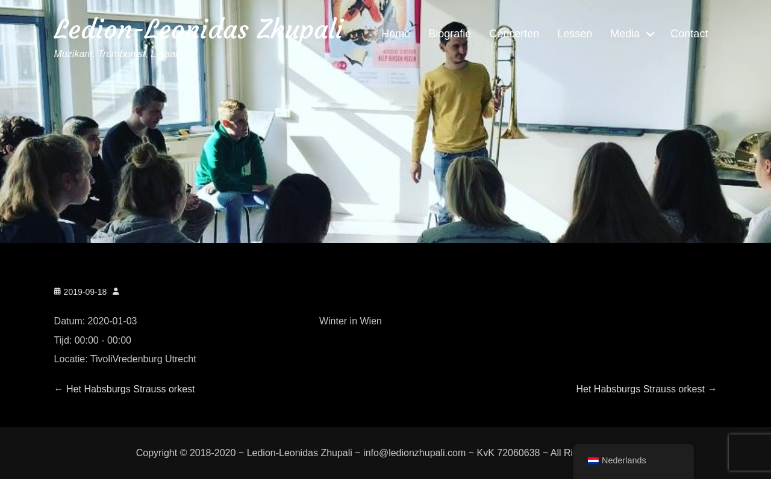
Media (625, 34)
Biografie (449, 34)
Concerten (514, 34)
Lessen (574, 34)
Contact (689, 34)
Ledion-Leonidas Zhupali (198, 29)
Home (395, 34)
